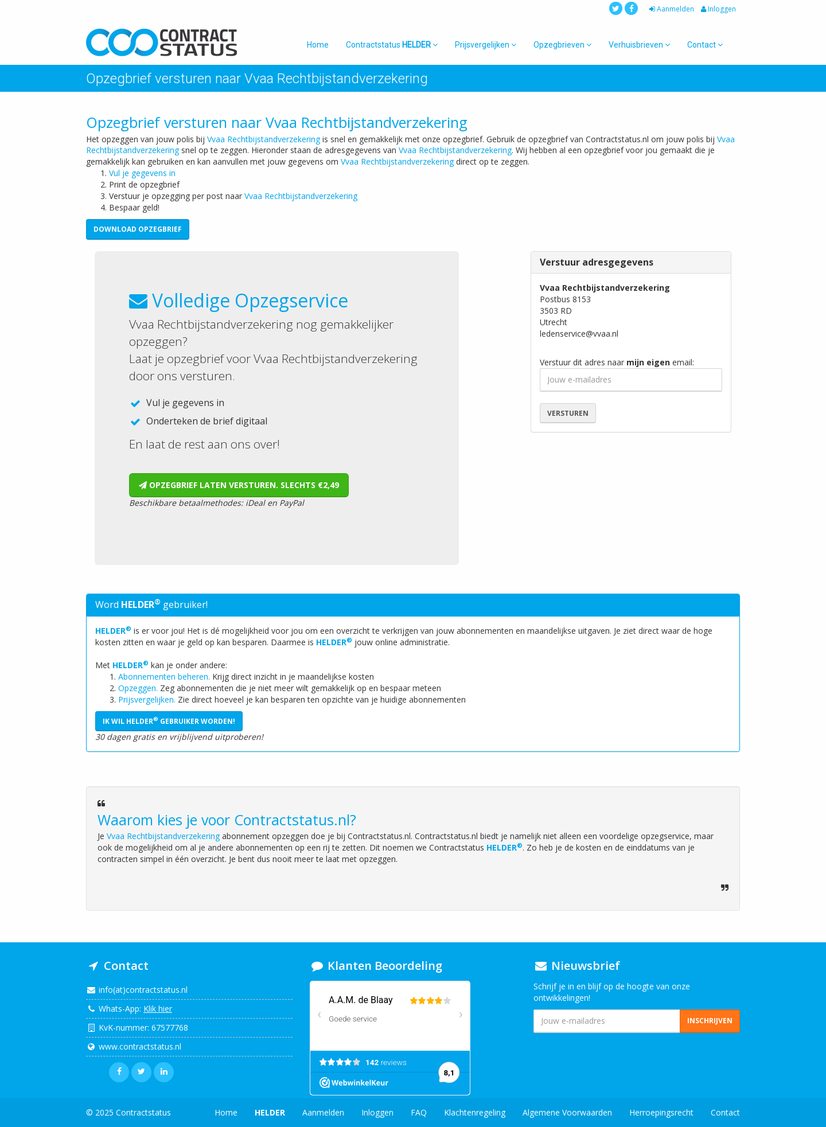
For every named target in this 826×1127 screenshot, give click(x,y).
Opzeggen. (138, 688)
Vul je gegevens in (142, 172)
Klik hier (157, 1008)
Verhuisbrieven (639, 44)
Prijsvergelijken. (147, 699)
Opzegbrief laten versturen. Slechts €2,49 (239, 484)
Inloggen (717, 9)
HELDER (113, 630)
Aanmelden (670, 9)
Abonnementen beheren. (164, 676)
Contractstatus (392, 44)
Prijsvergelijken (485, 44)
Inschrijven (710, 1020)
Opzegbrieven (562, 44)
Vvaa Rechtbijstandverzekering (263, 139)
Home (318, 44)
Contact (705, 44)
